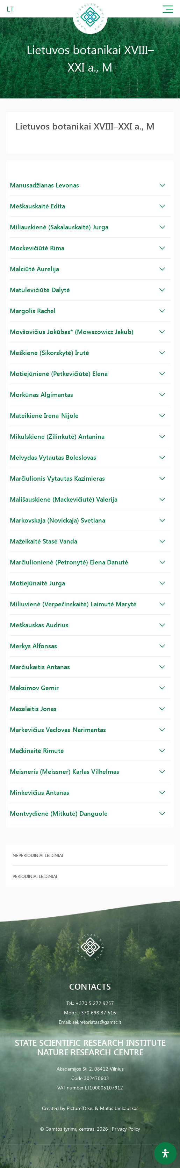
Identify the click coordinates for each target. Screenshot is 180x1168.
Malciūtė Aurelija (87, 269)
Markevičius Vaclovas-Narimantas (87, 729)
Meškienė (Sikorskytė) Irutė (87, 352)
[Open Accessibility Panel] (165, 1153)
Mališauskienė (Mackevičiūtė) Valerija (87, 499)
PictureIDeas (80, 1108)
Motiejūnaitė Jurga (87, 583)
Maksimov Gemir (87, 687)
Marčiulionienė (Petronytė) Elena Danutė (87, 562)
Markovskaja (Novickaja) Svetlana (87, 520)
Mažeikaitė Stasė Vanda (87, 541)
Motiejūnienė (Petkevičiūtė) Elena (87, 373)
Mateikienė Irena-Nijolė (87, 415)
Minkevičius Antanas (87, 792)
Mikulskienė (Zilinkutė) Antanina (87, 436)
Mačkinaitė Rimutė (87, 750)
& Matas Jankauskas (116, 1108)
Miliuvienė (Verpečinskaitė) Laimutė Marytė (87, 604)
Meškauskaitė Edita (87, 206)
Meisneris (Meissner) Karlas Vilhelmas (87, 771)
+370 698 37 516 (97, 1012)
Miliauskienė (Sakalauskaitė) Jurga (87, 227)
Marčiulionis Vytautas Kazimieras (87, 478)
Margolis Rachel (87, 310)
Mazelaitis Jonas (87, 708)
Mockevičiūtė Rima (87, 248)
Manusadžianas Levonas (87, 185)
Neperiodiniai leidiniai (38, 855)
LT (10, 8)
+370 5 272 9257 (94, 1003)
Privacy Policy (126, 1128)
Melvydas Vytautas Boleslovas (87, 457)
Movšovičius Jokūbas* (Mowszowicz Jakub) (87, 331)
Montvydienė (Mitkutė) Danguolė (87, 813)
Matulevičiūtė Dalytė (87, 290)
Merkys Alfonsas (87, 646)
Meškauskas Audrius (87, 625)
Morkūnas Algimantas (87, 394)
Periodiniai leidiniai (35, 876)
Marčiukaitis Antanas (87, 667)
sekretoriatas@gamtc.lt (96, 1022)
